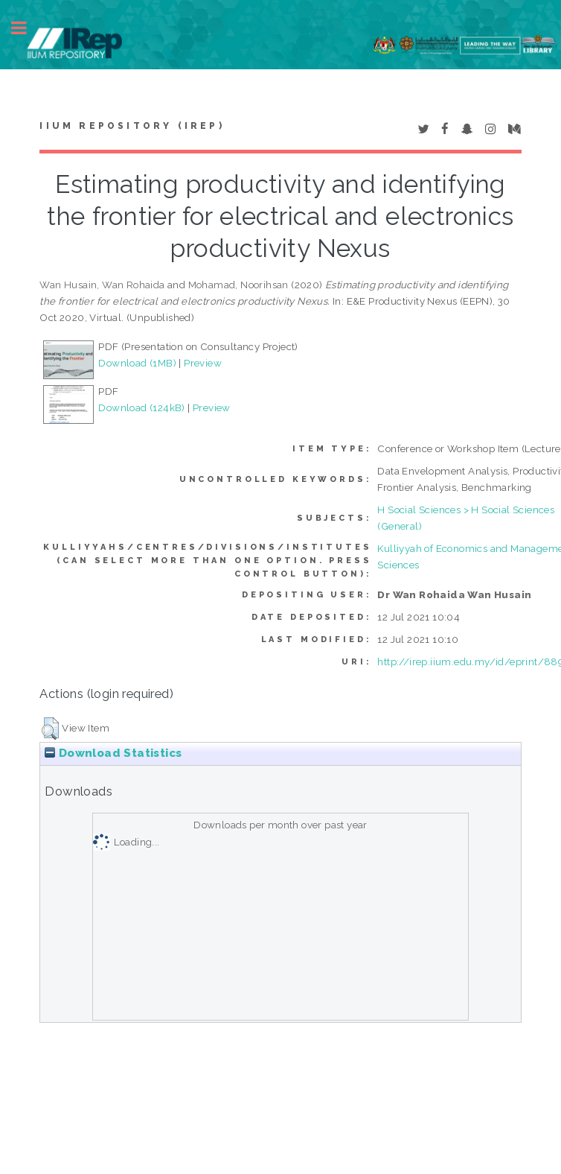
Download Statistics (113, 753)
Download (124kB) (141, 407)
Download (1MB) (137, 363)
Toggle (27, 28)
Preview (203, 363)
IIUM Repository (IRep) (131, 126)
